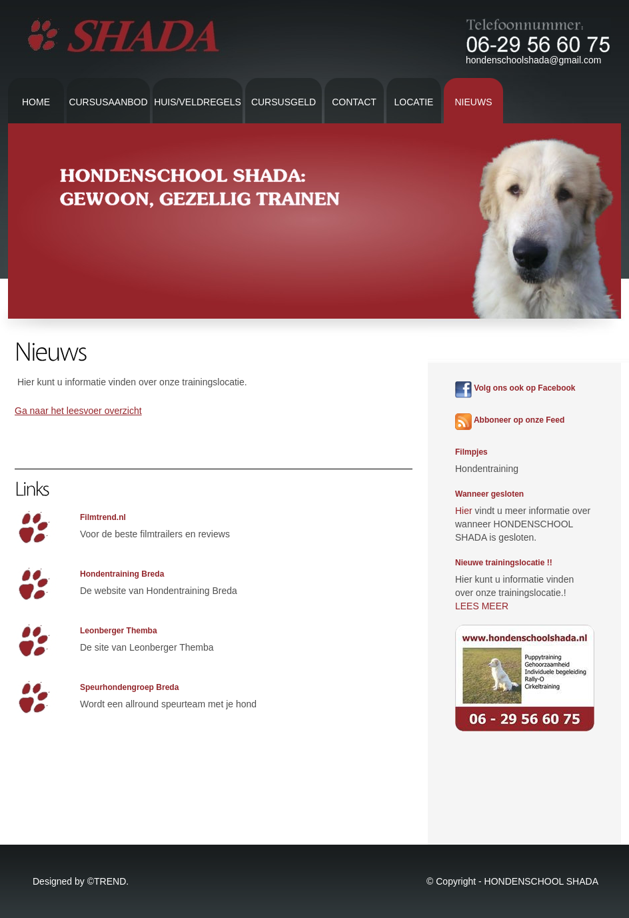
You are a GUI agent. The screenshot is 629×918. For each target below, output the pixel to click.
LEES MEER (481, 606)
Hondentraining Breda (122, 574)
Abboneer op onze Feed (509, 420)
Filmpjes (471, 452)
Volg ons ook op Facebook (515, 388)
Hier (463, 510)
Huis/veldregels (197, 102)
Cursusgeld (283, 102)
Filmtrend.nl (103, 517)
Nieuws (473, 102)
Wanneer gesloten (489, 494)
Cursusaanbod (108, 102)
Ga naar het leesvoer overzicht (78, 410)
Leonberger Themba (118, 630)
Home (36, 102)
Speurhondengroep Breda (129, 687)
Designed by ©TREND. (81, 881)
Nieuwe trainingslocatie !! (503, 562)
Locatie (414, 102)
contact (354, 102)
